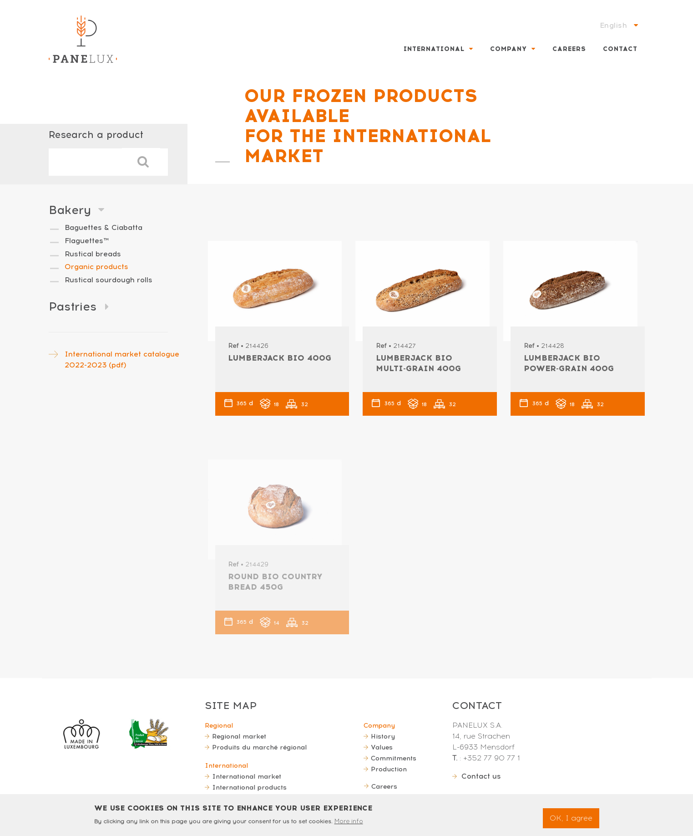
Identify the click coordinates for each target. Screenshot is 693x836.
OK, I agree (571, 820)
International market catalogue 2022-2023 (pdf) (122, 359)
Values (382, 747)
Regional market (239, 736)
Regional (219, 725)
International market (246, 776)
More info (348, 823)
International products (249, 787)
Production (389, 769)
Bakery (70, 210)
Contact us (481, 776)
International (434, 49)
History (383, 736)
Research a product (96, 134)
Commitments (393, 758)
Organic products (96, 266)
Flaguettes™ (87, 240)
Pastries (72, 306)
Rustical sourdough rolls (108, 279)
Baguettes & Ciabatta (103, 227)
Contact (620, 49)
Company (508, 49)
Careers (569, 49)
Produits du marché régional (259, 747)
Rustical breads (93, 254)
